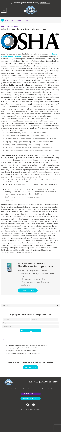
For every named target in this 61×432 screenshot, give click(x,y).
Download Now (28, 290)
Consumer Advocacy (10, 26)
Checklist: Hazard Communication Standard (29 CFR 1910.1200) (27, 345)
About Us (51, 389)
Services (7, 389)
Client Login (30, 394)
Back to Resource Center (16, 20)
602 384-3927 (45, 3)
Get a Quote (30, 367)
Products (23, 389)
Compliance (14, 389)
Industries (31, 389)
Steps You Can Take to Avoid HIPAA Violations (22, 350)
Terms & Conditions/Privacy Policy (30, 409)
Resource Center (41, 389)
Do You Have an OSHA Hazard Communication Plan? (24, 353)
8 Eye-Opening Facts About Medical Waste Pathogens (25, 348)
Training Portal (30, 398)
